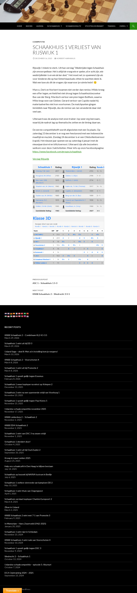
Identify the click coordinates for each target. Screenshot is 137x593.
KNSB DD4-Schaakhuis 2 (16, 425)
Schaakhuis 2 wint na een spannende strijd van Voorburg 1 (32, 392)
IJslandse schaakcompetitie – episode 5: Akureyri (28, 564)
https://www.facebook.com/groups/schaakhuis (57, 151)
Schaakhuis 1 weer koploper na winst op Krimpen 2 (28, 384)
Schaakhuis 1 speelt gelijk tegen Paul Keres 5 (26, 400)
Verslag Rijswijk (41, 158)
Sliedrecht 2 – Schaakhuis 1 (17, 556)
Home (19, 26)
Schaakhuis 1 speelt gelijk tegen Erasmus (24, 376)
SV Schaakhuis (53, 26)
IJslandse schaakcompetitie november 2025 (25, 409)
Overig (122, 26)
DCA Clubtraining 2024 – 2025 (19, 572)
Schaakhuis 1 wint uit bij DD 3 (18, 343)
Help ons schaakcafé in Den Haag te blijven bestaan (29, 466)
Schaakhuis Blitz (73, 26)
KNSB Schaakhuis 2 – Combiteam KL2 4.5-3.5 (26, 335)
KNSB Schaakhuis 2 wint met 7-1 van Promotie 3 (27, 515)
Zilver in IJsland (12, 507)
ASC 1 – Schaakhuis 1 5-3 (68, 281)
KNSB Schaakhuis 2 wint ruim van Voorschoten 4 (27, 540)
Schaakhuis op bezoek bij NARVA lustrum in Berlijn (28, 474)
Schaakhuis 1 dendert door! (18, 441)
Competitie (39, 42)
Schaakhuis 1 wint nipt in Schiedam (21, 531)
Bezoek (29, 26)
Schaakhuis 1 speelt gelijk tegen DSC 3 (23, 548)
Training (111, 26)
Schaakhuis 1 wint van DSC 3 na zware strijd (25, 433)
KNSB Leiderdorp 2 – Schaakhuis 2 (21, 417)
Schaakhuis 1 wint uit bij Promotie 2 (21, 368)
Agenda (39, 26)
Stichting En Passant (94, 26)
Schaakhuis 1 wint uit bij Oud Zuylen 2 (22, 450)
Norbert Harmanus (65, 58)
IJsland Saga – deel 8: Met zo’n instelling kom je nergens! (31, 351)
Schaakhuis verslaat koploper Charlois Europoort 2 (28, 499)
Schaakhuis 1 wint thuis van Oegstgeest (24, 491)
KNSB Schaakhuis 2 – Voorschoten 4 (22, 359)
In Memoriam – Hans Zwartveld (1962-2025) (25, 523)
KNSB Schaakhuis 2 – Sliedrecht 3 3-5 (68, 292)
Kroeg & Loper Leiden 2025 (17, 458)
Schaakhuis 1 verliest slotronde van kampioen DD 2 (29, 482)
